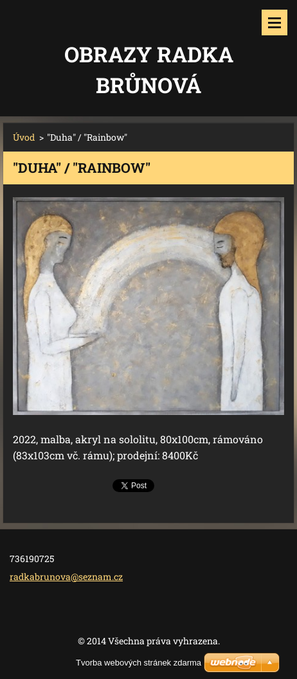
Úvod (24, 137)
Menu (274, 22)
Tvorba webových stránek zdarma (138, 662)
